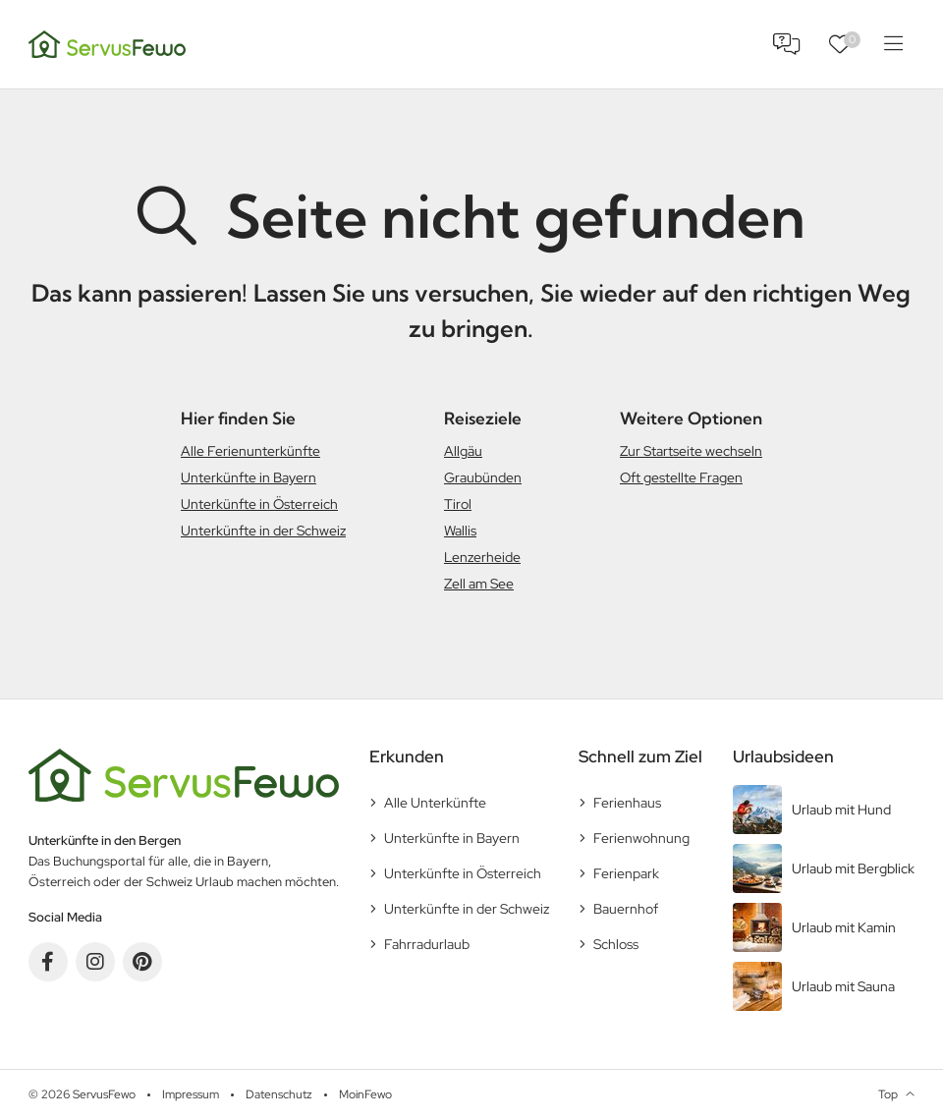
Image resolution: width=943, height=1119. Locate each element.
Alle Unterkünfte (435, 802)
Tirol (458, 504)
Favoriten (852, 39)
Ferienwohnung (641, 838)
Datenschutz (279, 1094)
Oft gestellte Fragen (681, 477)
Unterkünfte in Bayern (248, 477)
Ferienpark (626, 873)
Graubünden (483, 477)
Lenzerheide (482, 557)
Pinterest (142, 961)
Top (888, 1094)
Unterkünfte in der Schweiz (263, 530)
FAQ (786, 44)
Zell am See (479, 583)
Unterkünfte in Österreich (259, 504)
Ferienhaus (627, 802)
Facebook (48, 961)
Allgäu (463, 451)
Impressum (190, 1094)
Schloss (615, 944)
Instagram (95, 961)
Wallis (460, 530)
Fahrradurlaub (427, 944)
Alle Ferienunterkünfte (250, 451)
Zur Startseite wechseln (691, 451)
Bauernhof (625, 909)
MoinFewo (365, 1094)
